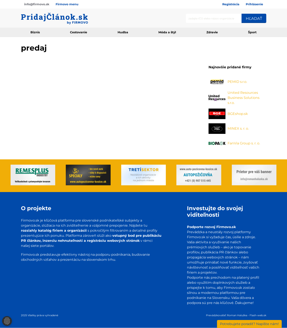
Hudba (123, 32)
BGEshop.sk (238, 114)
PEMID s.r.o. (237, 82)
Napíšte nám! (249, 324)
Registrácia (230, 4)
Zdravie (212, 32)
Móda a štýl (167, 32)
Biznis (35, 32)
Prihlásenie (254, 4)
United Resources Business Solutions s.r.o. (244, 98)
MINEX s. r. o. (238, 128)
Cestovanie (78, 32)
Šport (252, 32)
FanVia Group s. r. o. (244, 143)
